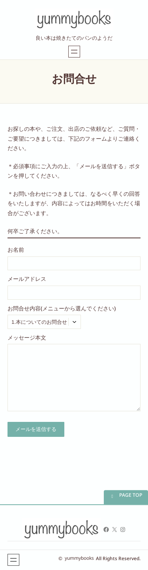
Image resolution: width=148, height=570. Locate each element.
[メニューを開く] (74, 52)
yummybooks (79, 559)
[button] (125, 497)
